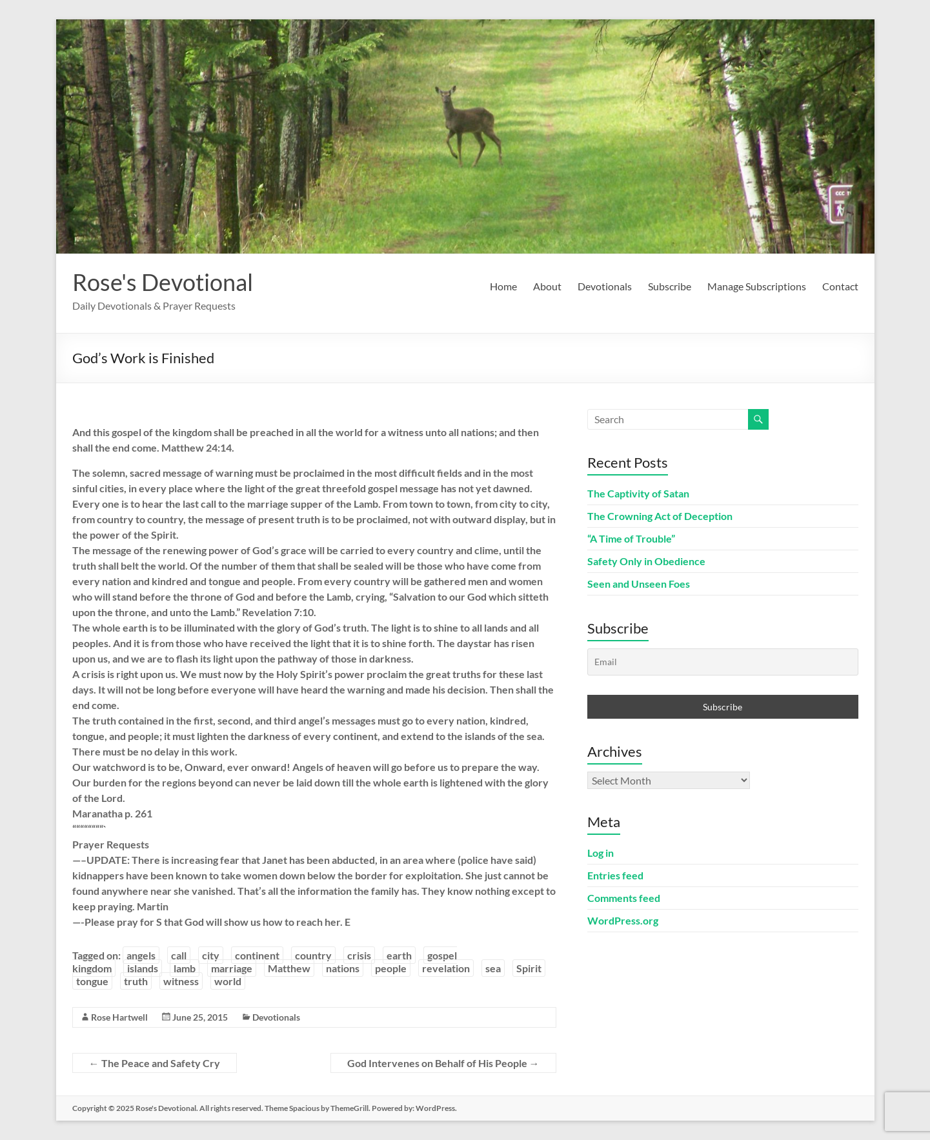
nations (342, 968)
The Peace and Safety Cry (154, 1063)
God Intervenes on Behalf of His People (443, 1063)
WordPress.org (622, 920)
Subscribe (669, 286)
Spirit (528, 968)
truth (136, 981)
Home (503, 286)
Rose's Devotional (162, 282)
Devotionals (605, 286)
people (391, 968)
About (547, 286)
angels (141, 955)
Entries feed (615, 875)
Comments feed (623, 898)
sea (493, 968)
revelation (446, 968)
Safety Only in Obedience (646, 561)
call (179, 955)
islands (142, 968)
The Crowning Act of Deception (660, 516)
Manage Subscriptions (756, 286)
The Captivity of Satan (638, 493)
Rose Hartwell (119, 1017)
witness (181, 981)
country (313, 955)
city (210, 955)
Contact (840, 286)
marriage (231, 968)
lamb (185, 968)
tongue (92, 981)
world (227, 981)
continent (257, 955)
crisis (359, 955)
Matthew (289, 968)
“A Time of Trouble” (631, 538)
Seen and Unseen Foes (638, 583)
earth (399, 955)
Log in (600, 852)
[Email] (722, 661)
